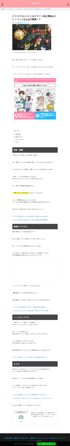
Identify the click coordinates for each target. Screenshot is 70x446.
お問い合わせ (53, 438)
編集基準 (32, 438)
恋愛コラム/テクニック (24, 22)
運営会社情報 (8, 438)
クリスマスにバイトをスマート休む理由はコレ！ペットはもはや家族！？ (37, 8)
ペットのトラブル (18, 139)
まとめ (16, 142)
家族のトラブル (18, 137)
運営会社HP (16, 438)
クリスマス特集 (19, 8)
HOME (3, 9)
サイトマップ (61, 438)
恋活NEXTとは (25, 438)
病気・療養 (17, 134)
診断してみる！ (46, 443)
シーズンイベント (10, 8)
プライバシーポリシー (42, 438)
